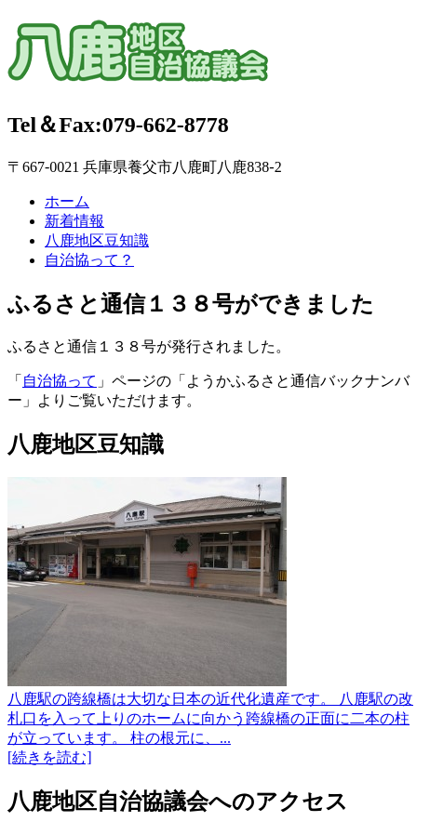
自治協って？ (89, 260)
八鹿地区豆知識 (97, 240)
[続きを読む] (49, 757)
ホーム (67, 201)
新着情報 (74, 221)
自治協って (59, 381)
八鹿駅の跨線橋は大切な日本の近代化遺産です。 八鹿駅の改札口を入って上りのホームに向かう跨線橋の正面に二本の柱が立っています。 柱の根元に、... (210, 718)
